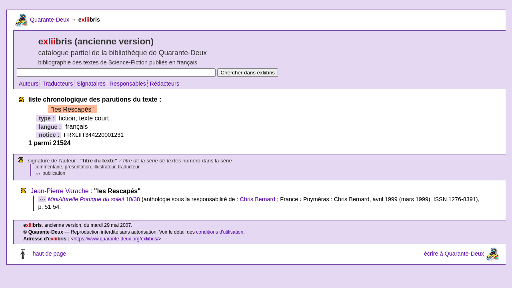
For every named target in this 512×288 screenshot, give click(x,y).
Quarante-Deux (49, 19)
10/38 (94, 199)
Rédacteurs (165, 83)
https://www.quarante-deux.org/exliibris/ (116, 239)
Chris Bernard (258, 199)
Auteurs (29, 83)
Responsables (128, 83)
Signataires (91, 83)
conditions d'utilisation (219, 232)
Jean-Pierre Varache (59, 191)
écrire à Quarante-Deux (454, 254)
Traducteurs (57, 83)
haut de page (49, 254)
